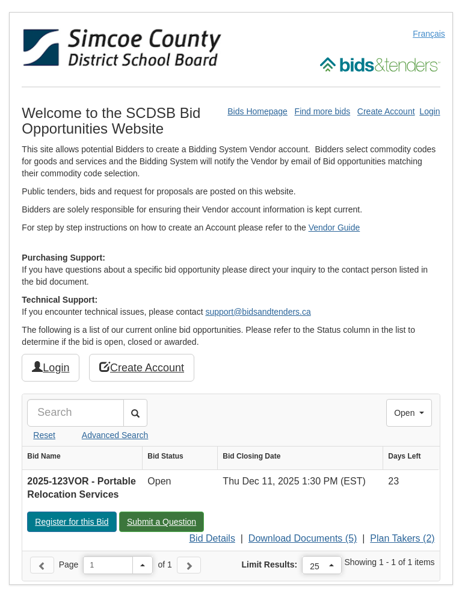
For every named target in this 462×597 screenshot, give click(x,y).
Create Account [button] (141, 367)
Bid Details (212, 538)
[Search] (75, 413)
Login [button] (50, 367)
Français (429, 34)
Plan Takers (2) (402, 538)
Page (69, 564)
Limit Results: (270, 564)
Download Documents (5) (302, 538)
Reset (44, 435)
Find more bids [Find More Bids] (323, 111)
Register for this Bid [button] (75, 521)
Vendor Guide (334, 227)
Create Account (386, 111)
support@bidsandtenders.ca (257, 312)
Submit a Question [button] (165, 521)
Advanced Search (115, 435)
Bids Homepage (257, 111)
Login (429, 111)
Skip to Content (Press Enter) (0, 0)
